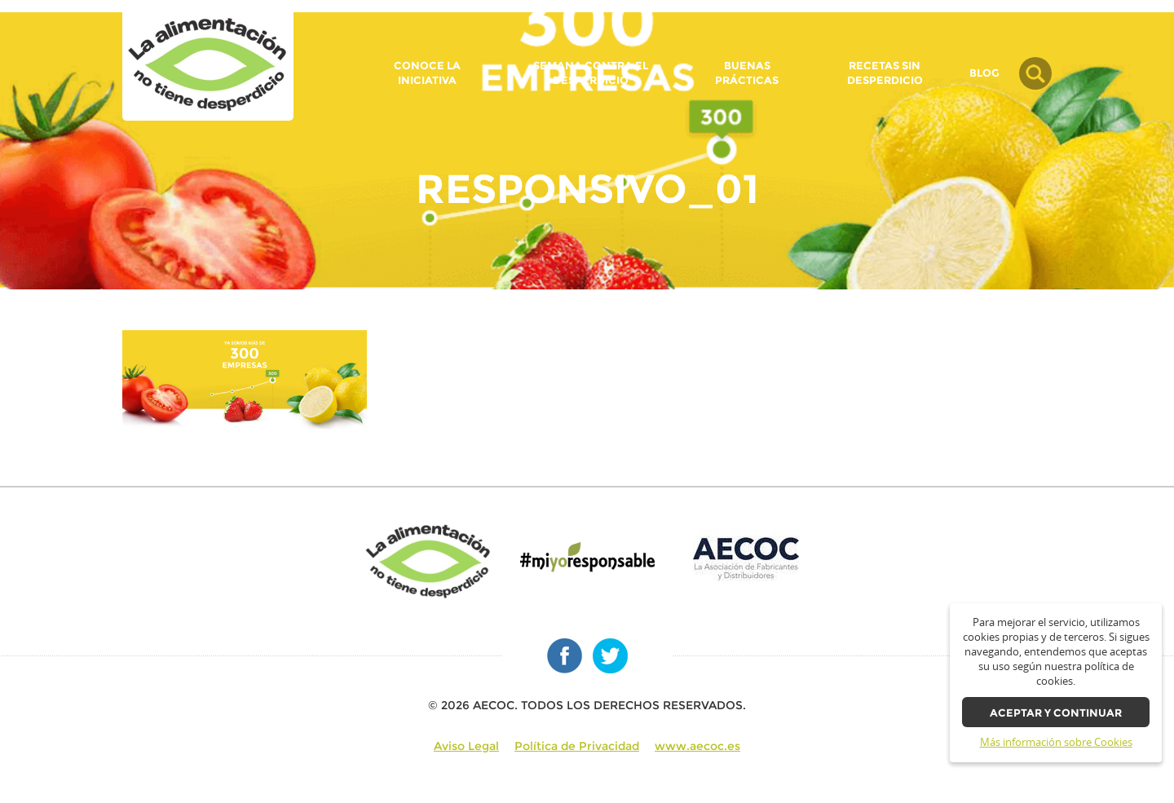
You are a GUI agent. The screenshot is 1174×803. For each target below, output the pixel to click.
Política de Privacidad (576, 745)
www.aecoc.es (697, 745)
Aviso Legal (466, 745)
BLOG (984, 73)
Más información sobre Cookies (1056, 742)
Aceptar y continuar (1056, 713)
